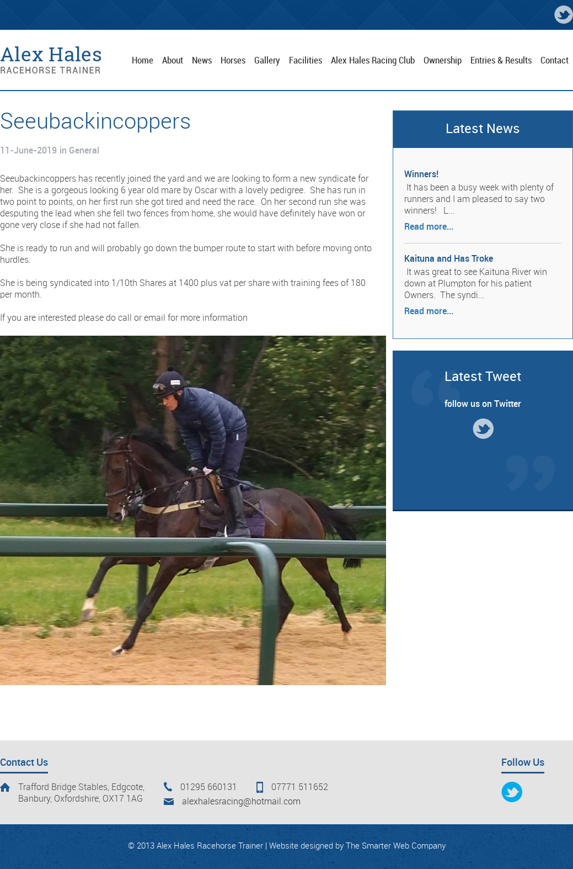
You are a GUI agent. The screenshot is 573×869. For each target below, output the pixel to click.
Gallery (267, 61)
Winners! (421, 174)
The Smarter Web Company (396, 846)
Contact (554, 61)
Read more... (428, 227)
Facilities (305, 61)
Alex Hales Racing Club (373, 61)
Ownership (443, 61)
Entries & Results (501, 61)
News (202, 61)
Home (142, 61)
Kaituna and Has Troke (448, 259)
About (172, 61)
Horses (233, 61)
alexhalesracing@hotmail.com (241, 802)
